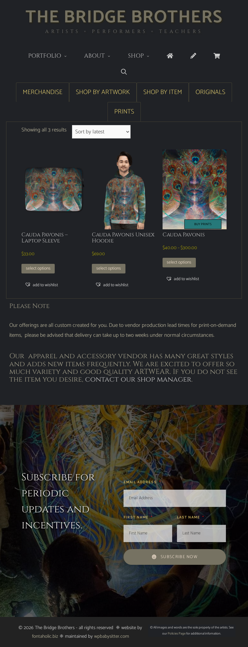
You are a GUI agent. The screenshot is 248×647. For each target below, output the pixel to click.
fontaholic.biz (45, 636)
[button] (41, 285)
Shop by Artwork (103, 92)
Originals (210, 92)
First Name (137, 517)
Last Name (189, 517)
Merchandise (42, 92)
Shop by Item (162, 92)
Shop (143, 56)
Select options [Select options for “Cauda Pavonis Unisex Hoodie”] (108, 268)
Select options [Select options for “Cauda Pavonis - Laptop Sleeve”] (38, 268)
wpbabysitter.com (111, 636)
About (101, 56)
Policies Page (177, 633)
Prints (124, 112)
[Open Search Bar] (124, 72)
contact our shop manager (138, 379)
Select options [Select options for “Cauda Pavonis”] (179, 262)
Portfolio (52, 56)
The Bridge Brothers (124, 17)
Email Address (141, 482)
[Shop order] (101, 131)
